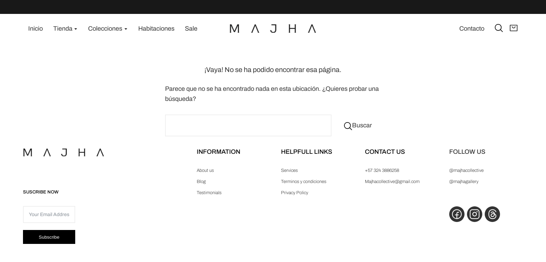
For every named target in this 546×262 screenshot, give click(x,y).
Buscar (362, 125)
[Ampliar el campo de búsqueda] (499, 27)
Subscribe (49, 237)
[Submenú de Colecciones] (126, 29)
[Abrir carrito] (514, 28)
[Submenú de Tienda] (76, 29)
